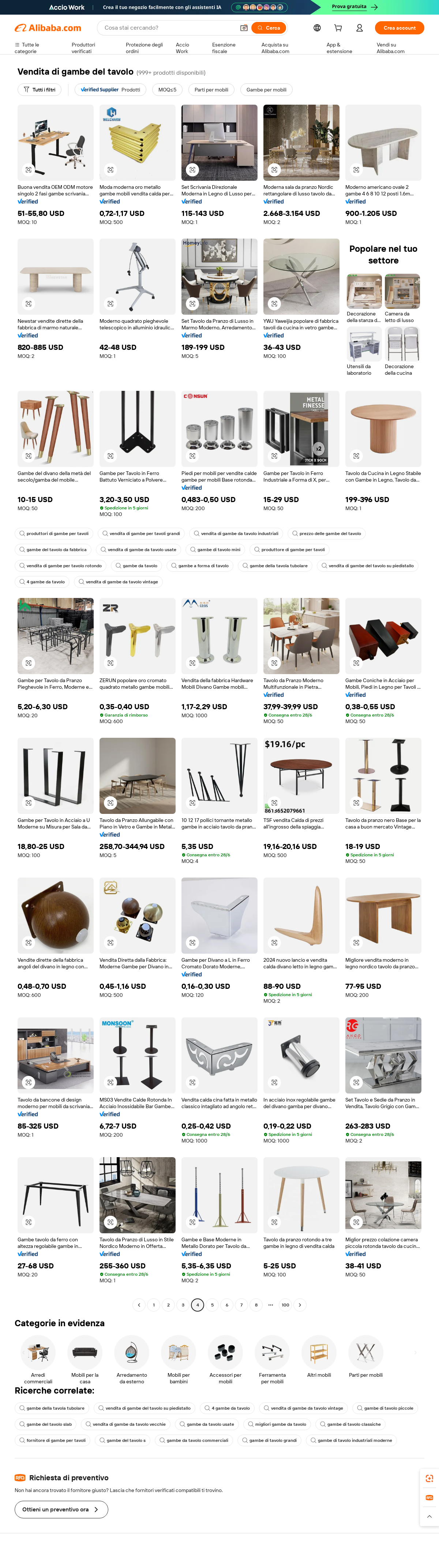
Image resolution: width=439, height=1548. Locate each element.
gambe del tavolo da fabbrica (53, 550)
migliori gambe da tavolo (277, 1424)
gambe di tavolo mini (215, 550)
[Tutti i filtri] (39, 89)
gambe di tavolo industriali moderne (351, 1440)
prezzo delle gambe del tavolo (326, 533)
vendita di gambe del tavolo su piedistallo (368, 566)
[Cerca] (268, 28)
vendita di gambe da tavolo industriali (236, 533)
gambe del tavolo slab (45, 1424)
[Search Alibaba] (169, 28)
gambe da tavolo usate (207, 1424)
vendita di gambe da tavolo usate (138, 550)
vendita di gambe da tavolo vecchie (126, 1424)
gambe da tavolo (136, 566)
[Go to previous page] (139, 1305)
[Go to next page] (300, 1305)
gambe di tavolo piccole (385, 1408)
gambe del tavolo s (123, 1440)
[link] (429, 1478)
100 (285, 1305)
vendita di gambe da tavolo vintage (118, 582)
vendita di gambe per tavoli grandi (141, 533)
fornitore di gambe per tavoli (52, 1440)
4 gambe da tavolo (42, 582)
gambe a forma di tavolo (200, 566)
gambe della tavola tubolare (275, 566)
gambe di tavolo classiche (350, 1424)
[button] (244, 27)
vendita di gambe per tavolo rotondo (60, 566)
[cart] (339, 29)
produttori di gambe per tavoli (54, 533)
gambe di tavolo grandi (269, 1440)
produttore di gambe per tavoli (289, 550)
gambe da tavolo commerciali (194, 1440)
